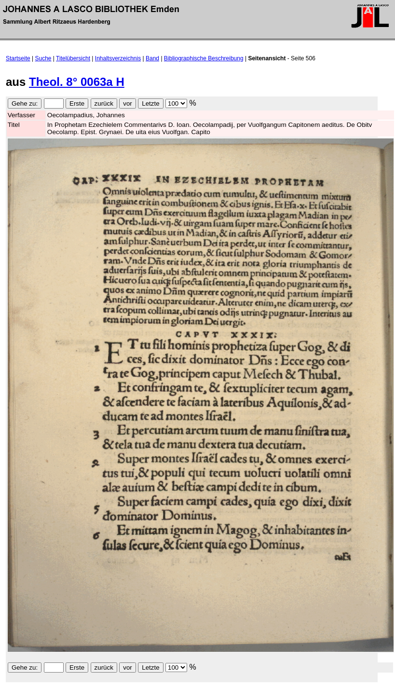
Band (152, 58)
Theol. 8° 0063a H (76, 81)
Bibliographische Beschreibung (204, 58)
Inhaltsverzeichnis (118, 58)
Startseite (18, 58)
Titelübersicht (73, 58)
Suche (43, 58)
